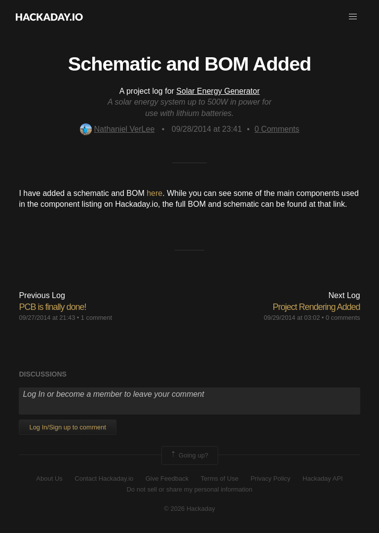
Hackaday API (323, 478)
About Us (49, 478)
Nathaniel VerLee (117, 129)
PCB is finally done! (52, 307)
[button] (353, 17)
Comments (277, 129)
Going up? (189, 455)
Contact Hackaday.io (104, 478)
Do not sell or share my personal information (189, 489)
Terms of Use (220, 478)
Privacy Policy (271, 478)
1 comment (96, 317)
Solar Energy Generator (218, 91)
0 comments (343, 317)
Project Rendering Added (316, 307)
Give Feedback (167, 478)
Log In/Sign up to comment (67, 427)
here (154, 193)
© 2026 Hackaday (189, 508)
